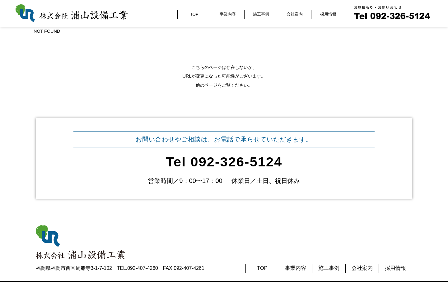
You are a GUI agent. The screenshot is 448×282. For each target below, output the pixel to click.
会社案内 (295, 14)
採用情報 (328, 14)
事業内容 (228, 14)
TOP (194, 14)
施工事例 (261, 14)
